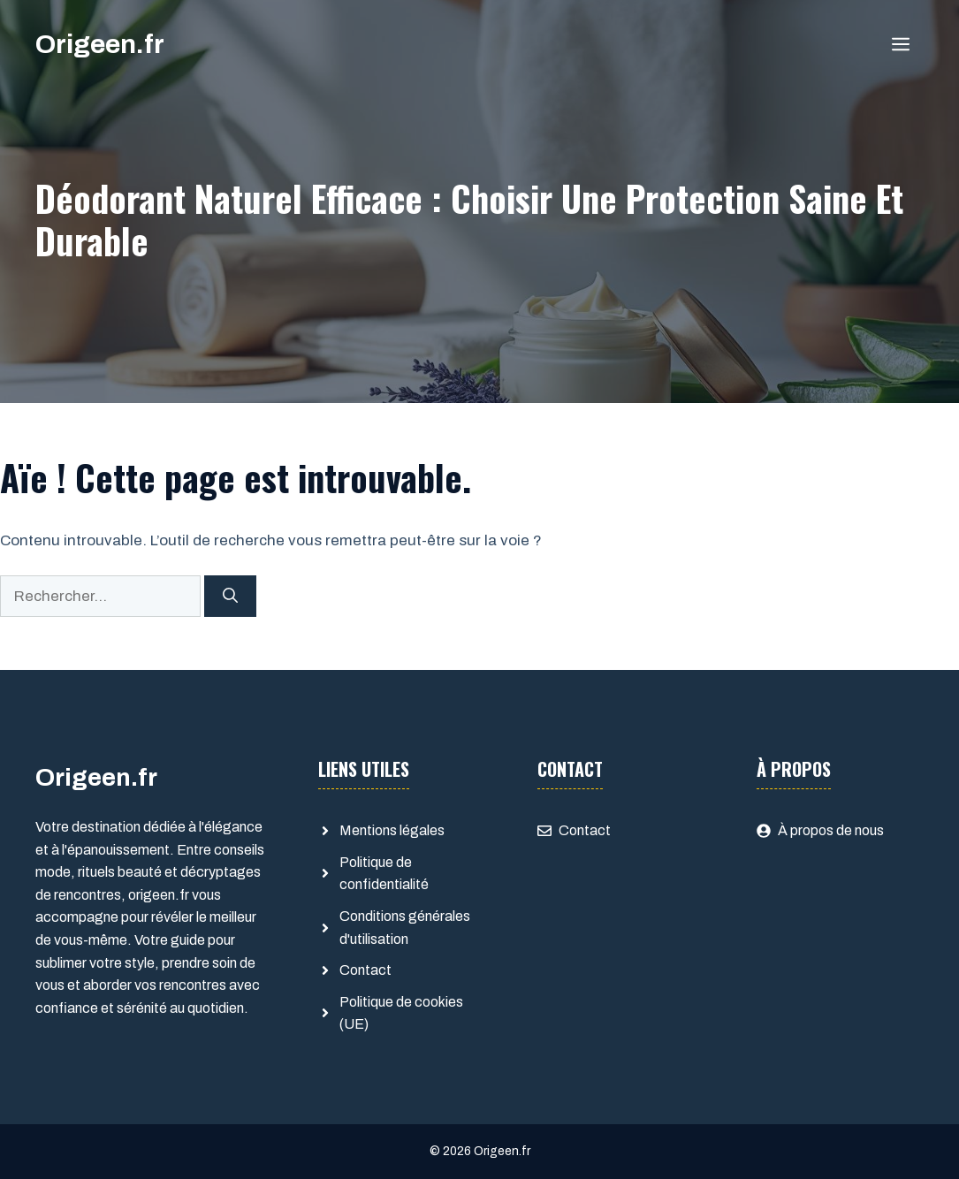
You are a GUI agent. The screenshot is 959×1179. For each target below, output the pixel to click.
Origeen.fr (99, 44)
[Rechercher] (230, 596)
